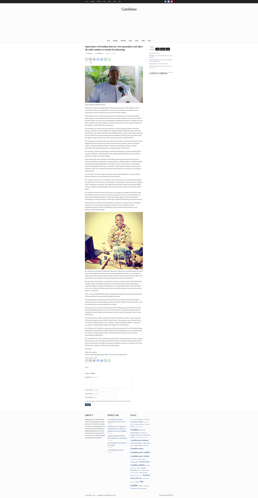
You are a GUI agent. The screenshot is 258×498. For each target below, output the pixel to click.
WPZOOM (170, 495)
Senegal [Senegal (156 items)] (137, 482)
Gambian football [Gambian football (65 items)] (133, 459)
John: (150, 66)
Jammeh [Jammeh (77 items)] (138, 468)
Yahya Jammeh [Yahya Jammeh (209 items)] (142, 488)
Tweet (86, 367)
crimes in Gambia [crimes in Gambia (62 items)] (139, 426)
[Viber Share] (105, 59)
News (87, 1)
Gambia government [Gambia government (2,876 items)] (139, 440)
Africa (109, 1)
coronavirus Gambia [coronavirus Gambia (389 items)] (136, 422)
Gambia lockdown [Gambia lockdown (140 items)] (138, 445)
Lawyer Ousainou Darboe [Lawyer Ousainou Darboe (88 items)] (143, 470)
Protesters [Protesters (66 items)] (132, 481)
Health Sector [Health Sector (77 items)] (133, 468)
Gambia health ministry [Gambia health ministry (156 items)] (136, 443)
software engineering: (153, 59)
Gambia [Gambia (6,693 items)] (134, 429)
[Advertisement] (129, 27)
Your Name (88, 390)
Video (114, 1)
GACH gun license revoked (115, 450)
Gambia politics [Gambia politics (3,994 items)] (137, 465)
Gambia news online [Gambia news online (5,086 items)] (140, 452)
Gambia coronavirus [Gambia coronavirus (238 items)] (136, 435)
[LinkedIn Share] (101, 59)
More (119, 1)
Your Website (89, 397)
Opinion (93, 1)
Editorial (99, 1)
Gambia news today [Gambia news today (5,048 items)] (139, 456)
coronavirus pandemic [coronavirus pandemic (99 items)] (139, 424)
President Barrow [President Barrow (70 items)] (146, 478)
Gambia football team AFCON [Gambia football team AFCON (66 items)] (141, 437)
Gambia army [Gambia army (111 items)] (143, 432)
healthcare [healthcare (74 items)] (148, 465)
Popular (162, 49)
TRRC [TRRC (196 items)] (140, 485)
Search (167, 49)
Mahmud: (151, 63)
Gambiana (128, 9)
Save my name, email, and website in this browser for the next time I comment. (109, 401)
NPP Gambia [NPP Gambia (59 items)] (136, 475)
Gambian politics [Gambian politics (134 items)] (134, 462)
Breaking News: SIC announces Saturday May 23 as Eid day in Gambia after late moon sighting (117, 429)
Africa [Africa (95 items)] (131, 419)
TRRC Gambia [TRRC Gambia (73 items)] (146, 485)
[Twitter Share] (90, 59)
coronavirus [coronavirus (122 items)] (147, 419)
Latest (157, 49)
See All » (170, 72)
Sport (104, 1)
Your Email (88, 394)
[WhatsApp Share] (109, 59)
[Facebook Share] (86, 59)
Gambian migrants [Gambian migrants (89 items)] (142, 459)
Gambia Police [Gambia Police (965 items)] (144, 462)
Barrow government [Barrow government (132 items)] (138, 419)
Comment (89, 53)
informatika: (151, 55)
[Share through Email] (94, 59)
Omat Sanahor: (152, 53)
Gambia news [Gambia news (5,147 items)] (136, 448)
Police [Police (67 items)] (141, 475)
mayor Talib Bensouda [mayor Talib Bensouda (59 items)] (134, 472)
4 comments (110, 423)
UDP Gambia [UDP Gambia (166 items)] (133, 488)
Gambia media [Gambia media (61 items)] (146, 445)
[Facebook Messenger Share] (97, 59)
